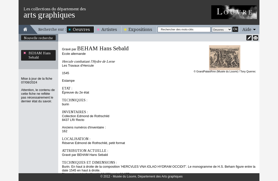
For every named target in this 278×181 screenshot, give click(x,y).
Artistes (109, 29)
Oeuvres (81, 29)
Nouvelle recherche (38, 38)
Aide (246, 29)
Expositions (140, 29)
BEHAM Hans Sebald (40, 55)
